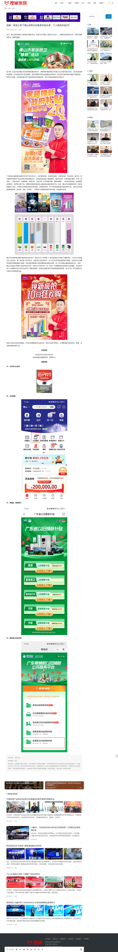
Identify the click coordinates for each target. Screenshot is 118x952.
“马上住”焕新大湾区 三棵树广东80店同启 (23, 874)
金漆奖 (101, 3)
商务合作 (55, 939)
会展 (89, 3)
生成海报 (10, 949)
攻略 (94, 3)
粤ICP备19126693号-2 (52, 944)
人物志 (70, 3)
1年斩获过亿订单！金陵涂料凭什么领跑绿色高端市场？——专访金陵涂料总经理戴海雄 (93, 109)
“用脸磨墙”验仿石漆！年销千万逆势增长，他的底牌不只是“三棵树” (106, 142)
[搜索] (109, 16)
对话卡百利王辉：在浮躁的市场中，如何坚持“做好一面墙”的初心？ (106, 109)
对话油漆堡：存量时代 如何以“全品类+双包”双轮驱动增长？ (93, 155)
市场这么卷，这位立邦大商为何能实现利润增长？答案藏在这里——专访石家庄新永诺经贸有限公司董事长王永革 (93, 130)
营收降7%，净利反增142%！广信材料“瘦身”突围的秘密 (92, 37)
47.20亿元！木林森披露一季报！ (105, 62)
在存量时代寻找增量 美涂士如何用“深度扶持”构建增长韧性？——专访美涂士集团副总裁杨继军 (106, 96)
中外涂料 (86, 939)
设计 (83, 3)
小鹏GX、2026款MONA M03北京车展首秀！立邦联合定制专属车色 (55, 828)
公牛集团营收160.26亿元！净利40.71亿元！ (106, 49)
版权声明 (63, 939)
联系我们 (78, 939)
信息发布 (70, 939)
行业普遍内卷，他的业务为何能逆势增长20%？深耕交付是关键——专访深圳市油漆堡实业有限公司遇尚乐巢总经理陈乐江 (106, 155)
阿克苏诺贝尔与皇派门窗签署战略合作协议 (23, 846)
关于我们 (47, 939)
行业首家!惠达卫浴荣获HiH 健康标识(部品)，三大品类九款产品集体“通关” (92, 49)
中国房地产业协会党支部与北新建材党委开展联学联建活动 (30, 799)
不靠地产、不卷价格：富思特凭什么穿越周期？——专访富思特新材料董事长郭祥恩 (106, 83)
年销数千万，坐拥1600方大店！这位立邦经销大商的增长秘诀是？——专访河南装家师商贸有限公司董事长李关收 (93, 142)
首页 (56, 3)
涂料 (20, 29)
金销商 (77, 3)
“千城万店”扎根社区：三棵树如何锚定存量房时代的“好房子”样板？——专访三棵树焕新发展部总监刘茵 (93, 62)
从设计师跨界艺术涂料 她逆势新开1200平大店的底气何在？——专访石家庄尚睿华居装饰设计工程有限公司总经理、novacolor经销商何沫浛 (106, 130)
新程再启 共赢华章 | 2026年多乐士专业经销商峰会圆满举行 (30, 903)
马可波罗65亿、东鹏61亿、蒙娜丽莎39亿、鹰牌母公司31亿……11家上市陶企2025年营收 (106, 37)
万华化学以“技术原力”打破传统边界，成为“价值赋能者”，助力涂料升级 (92, 96)
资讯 (62, 3)
